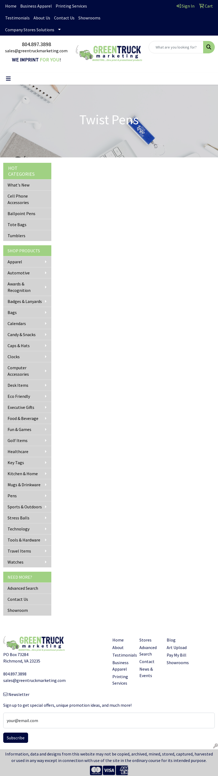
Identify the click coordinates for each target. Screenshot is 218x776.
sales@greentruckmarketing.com (36, 50)
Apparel (15, 261)
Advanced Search (23, 588)
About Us (41, 17)
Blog (171, 640)
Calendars (17, 323)
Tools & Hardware (24, 540)
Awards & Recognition (19, 287)
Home (10, 6)
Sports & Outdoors (25, 506)
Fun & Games (19, 429)
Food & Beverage (23, 418)
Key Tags (16, 462)
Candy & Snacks (22, 334)
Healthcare (18, 451)
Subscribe (16, 737)
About (118, 647)
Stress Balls (18, 517)
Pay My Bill (176, 655)
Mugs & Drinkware (24, 484)
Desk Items (18, 385)
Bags (12, 312)
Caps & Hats (19, 345)
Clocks (14, 356)
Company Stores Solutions (29, 29)
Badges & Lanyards (25, 301)
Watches (16, 562)
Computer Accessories (18, 371)
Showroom (18, 610)
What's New (18, 185)
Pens (12, 495)
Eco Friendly (19, 396)
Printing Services (71, 6)
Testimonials (17, 17)
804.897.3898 (36, 44)
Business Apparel (36, 6)
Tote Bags (17, 224)
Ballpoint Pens (21, 213)
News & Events (146, 672)
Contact (147, 661)
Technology (18, 529)
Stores (145, 640)
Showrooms (89, 17)
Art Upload (177, 647)
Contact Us (64, 17)
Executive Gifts (21, 407)
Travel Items (19, 551)
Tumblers (16, 235)
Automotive (19, 272)
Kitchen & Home (23, 473)
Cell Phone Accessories (18, 199)
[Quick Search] (176, 47)
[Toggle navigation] (8, 78)
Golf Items (18, 440)
